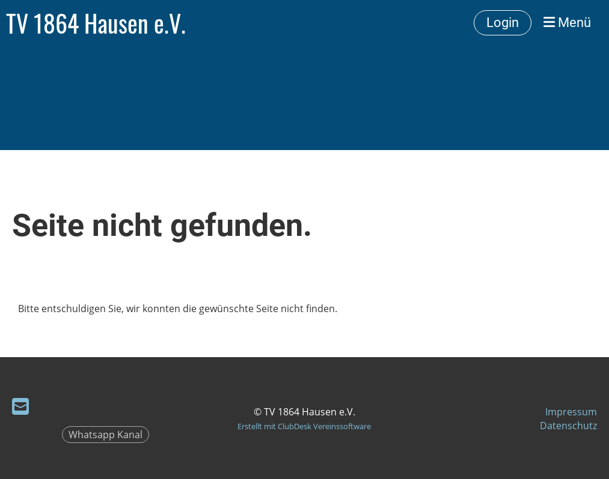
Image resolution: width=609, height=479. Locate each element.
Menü (567, 22)
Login (502, 22)
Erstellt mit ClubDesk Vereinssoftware (304, 426)
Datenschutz (568, 425)
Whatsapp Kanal (105, 434)
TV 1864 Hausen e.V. (96, 23)
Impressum (571, 411)
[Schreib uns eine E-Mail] (20, 406)
